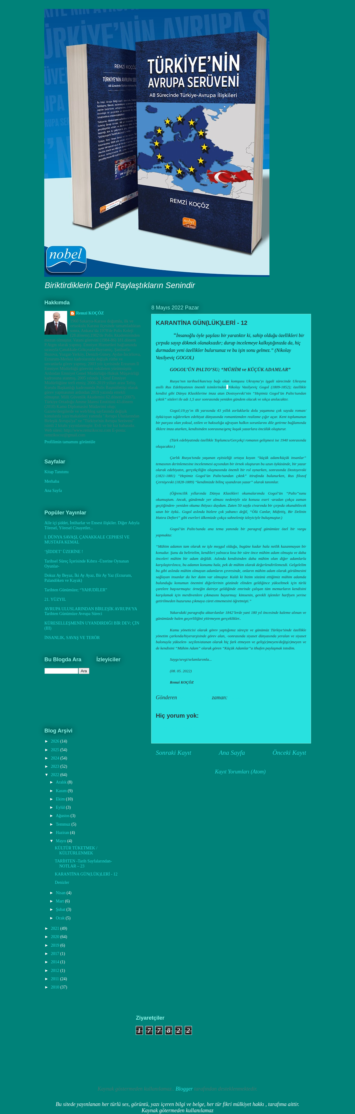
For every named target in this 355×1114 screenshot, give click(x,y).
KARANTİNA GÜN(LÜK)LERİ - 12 (86, 874)
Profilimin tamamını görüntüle (70, 442)
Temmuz (63, 824)
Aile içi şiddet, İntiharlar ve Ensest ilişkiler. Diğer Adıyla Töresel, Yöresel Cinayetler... (92, 525)
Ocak (61, 918)
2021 (55, 928)
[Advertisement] (73, 1044)
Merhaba (52, 481)
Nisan (61, 893)
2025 (55, 750)
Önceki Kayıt (289, 752)
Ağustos (63, 815)
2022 (55, 775)
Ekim (61, 799)
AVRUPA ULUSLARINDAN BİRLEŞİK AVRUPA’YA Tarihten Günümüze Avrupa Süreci (91, 611)
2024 (55, 758)
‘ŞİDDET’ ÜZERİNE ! (64, 551)
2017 (55, 953)
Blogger (184, 1089)
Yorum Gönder (179, 728)
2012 (55, 970)
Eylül (61, 807)
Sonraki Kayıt (173, 752)
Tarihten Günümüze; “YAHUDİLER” (76, 590)
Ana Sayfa (232, 752)
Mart (60, 901)
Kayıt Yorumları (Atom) (240, 772)
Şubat (61, 909)
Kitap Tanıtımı (57, 472)
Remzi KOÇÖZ (90, 313)
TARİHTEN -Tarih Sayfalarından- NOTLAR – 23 (83, 863)
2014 (55, 962)
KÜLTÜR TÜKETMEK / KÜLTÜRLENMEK (76, 850)
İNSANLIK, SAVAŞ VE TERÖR (72, 637)
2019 (55, 945)
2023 (55, 766)
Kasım (62, 791)
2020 (55, 937)
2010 (55, 987)
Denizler (62, 882)
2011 (55, 979)
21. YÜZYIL (55, 599)
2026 (55, 741)
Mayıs (61, 841)
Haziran (63, 832)
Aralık (61, 782)
